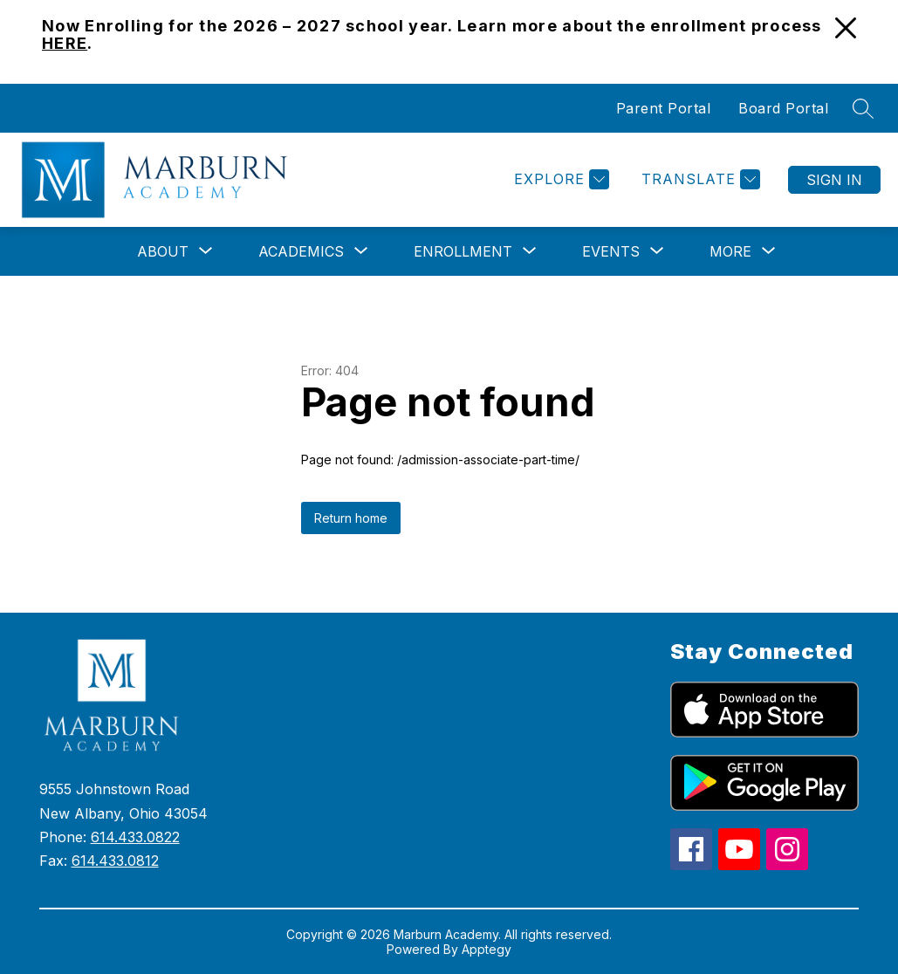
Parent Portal (663, 108)
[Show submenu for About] (163, 251)
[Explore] (559, 179)
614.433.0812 (115, 860)
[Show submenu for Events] (611, 251)
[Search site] (863, 108)
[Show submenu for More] (730, 251)
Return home (350, 518)
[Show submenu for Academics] (301, 251)
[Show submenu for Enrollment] (463, 251)
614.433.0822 (135, 837)
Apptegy (486, 949)
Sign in (834, 180)
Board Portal (783, 108)
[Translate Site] (698, 179)
